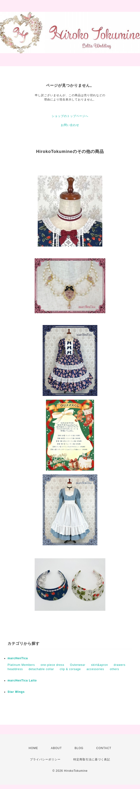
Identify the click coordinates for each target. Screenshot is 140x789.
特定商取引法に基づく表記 (91, 759)
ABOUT (56, 748)
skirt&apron (99, 665)
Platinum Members (21, 665)
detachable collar (41, 669)
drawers (120, 665)
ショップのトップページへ (70, 116)
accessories (95, 669)
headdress (15, 669)
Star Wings (16, 692)
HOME (33, 748)
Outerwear (77, 665)
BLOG (79, 748)
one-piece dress (52, 665)
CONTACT (103, 748)
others (114, 669)
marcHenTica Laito (22, 680)
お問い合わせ (70, 125)
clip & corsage (70, 669)
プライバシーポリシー (45, 759)
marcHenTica (18, 658)
